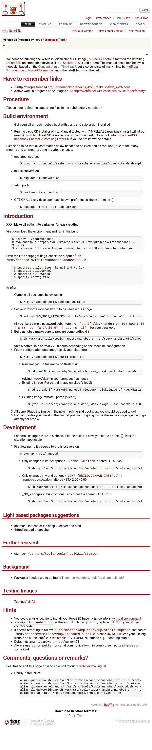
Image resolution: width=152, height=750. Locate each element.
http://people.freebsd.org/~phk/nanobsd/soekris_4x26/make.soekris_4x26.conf (72, 87)
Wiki (28, 24)
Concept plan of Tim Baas (56, 66)
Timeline (45, 24)
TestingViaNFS (24, 619)
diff (63, 40)
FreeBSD (13, 63)
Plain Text (76, 738)
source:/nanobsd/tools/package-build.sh (94, 595)
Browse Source (91, 24)
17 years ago (49, 40)
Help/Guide (123, 18)
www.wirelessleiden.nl (136, 743)
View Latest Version (111, 31)
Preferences (103, 18)
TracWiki (109, 727)
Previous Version (82, 31)
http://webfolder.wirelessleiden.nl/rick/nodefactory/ (108, 91)
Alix (79, 63)
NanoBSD (15, 30)
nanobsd (94, 108)
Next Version (136, 31)
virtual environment (126, 636)
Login (88, 18)
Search (141, 24)
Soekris (66, 63)
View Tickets (119, 24)
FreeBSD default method (107, 59)
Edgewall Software (44, 746)
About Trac (141, 18)
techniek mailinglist (91, 685)
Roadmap (65, 24)
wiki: (5, 30)
